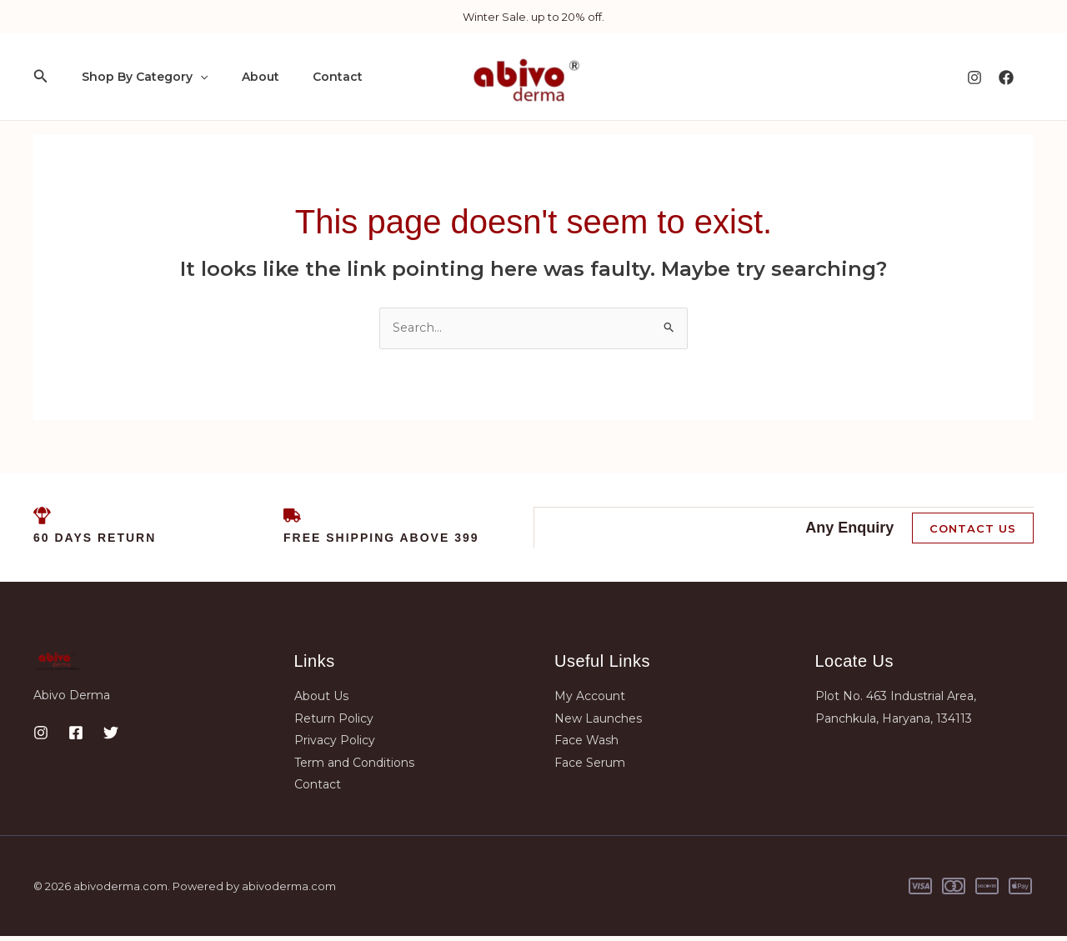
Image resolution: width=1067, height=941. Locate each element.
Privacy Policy (334, 745)
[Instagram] (974, 77)
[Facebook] (1006, 77)
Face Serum (589, 766)
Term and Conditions (354, 766)
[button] (40, 77)
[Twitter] (110, 737)
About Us (321, 700)
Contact (313, 76)
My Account (589, 700)
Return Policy (333, 723)
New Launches (598, 723)
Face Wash (586, 745)
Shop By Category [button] (140, 76)
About (245, 76)
